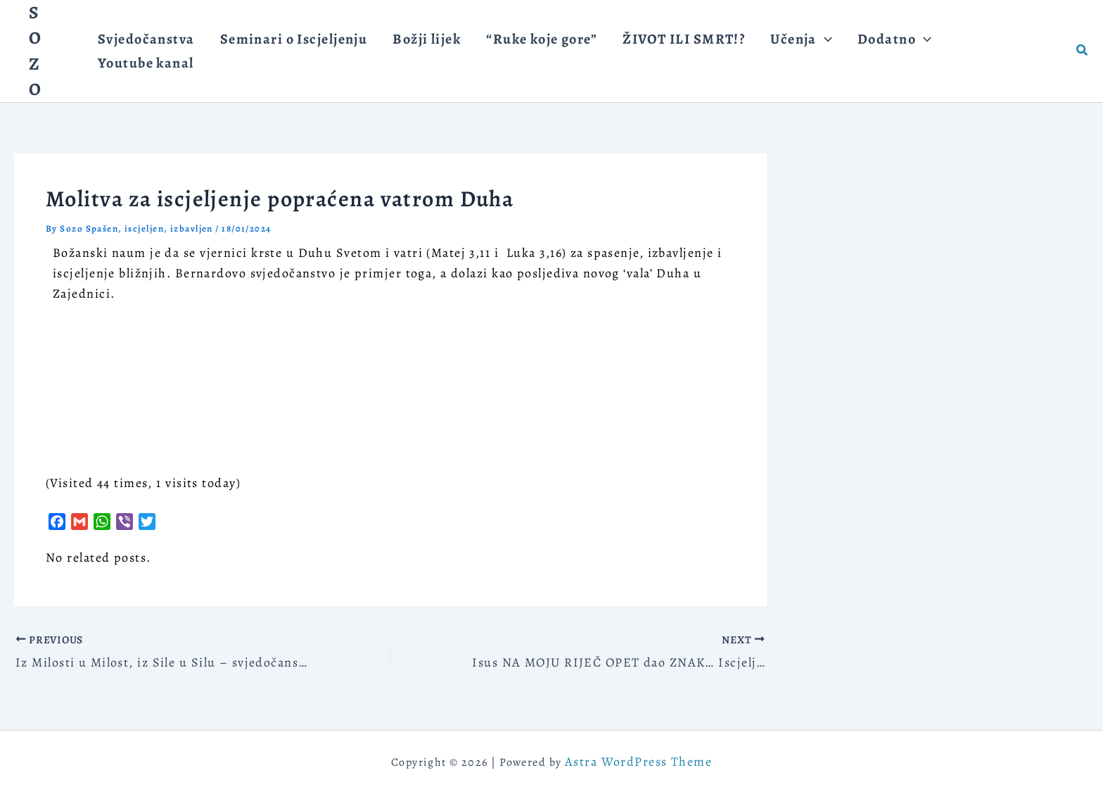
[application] (788, 51)
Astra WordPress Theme (638, 761)
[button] (764, 51)
